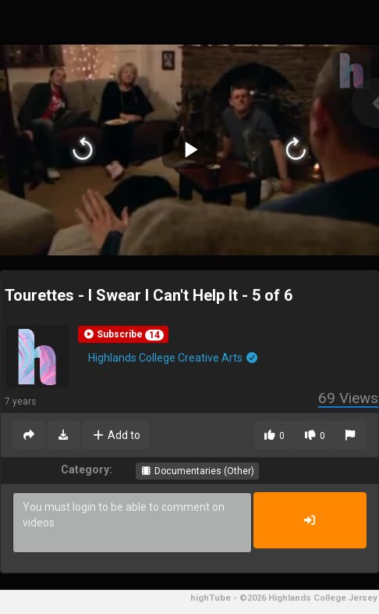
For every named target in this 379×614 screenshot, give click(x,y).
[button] (123, 334)
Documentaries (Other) (197, 471)
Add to (115, 435)
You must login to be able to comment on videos (132, 522)
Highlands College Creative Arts (173, 358)
